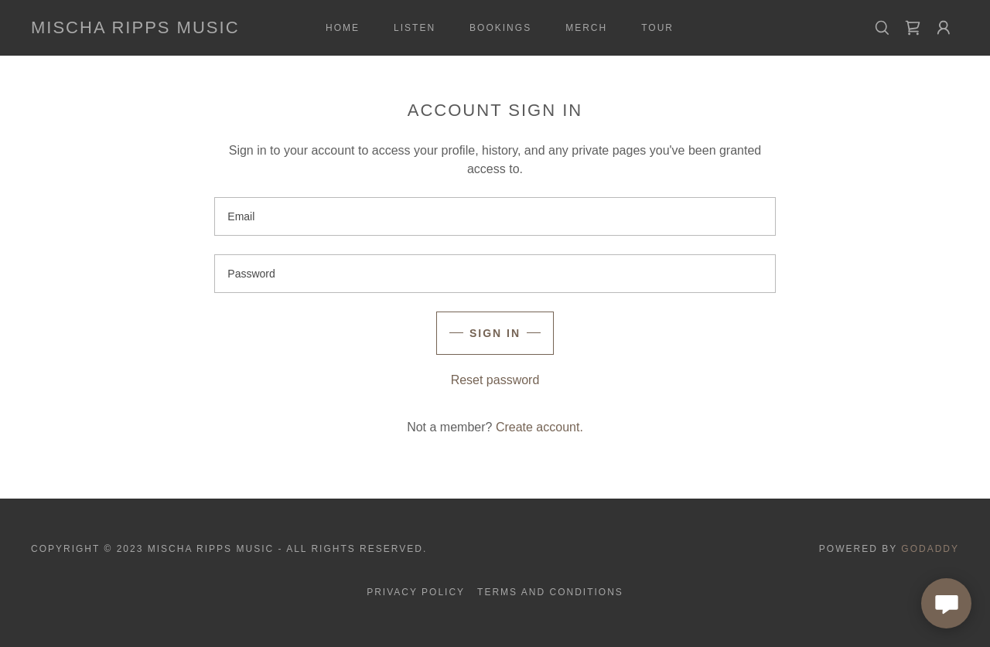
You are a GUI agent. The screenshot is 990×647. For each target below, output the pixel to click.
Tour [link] (657, 27)
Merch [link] (586, 27)
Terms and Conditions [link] (550, 592)
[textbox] (494, 216)
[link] (135, 29)
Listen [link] (414, 27)
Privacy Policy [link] (416, 592)
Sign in (495, 333)
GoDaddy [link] (930, 548)
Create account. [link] (539, 427)
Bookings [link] (500, 27)
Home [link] (343, 27)
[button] (943, 27)
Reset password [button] (495, 379)
